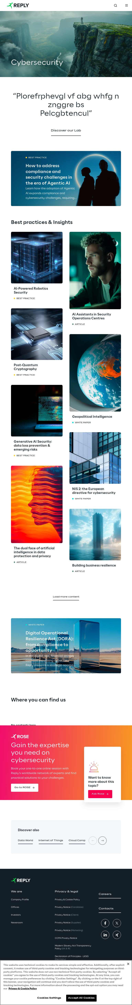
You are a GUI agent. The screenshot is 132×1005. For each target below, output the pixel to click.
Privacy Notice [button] (69, 907)
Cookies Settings (49, 998)
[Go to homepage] (18, 5)
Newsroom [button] (17, 923)
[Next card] (102, 840)
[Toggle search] (115, 5)
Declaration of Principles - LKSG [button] (72, 957)
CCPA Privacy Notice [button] (66, 938)
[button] (66, 130)
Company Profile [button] (20, 900)
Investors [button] (16, 915)
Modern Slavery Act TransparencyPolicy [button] (73, 947)
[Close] (128, 964)
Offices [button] (15, 907)
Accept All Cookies (81, 998)
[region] (66, 982)
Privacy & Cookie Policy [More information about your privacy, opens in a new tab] (23, 988)
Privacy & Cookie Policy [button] (67, 900)
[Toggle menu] (126, 5)
